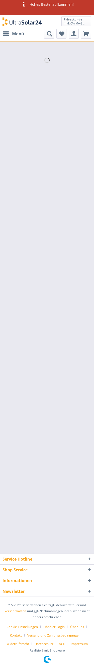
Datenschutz (44, 644)
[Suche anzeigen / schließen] (49, 34)
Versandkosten (15, 611)
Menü (13, 33)
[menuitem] (13, 34)
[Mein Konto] (74, 34)
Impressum (79, 644)
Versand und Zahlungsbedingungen (53, 635)
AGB (62, 644)
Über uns (77, 627)
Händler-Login (54, 627)
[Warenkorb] (86, 34)
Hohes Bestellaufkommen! (46, 4)
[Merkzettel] (61, 34)
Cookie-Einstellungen (22, 627)
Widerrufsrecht (18, 644)
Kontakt (16, 635)
